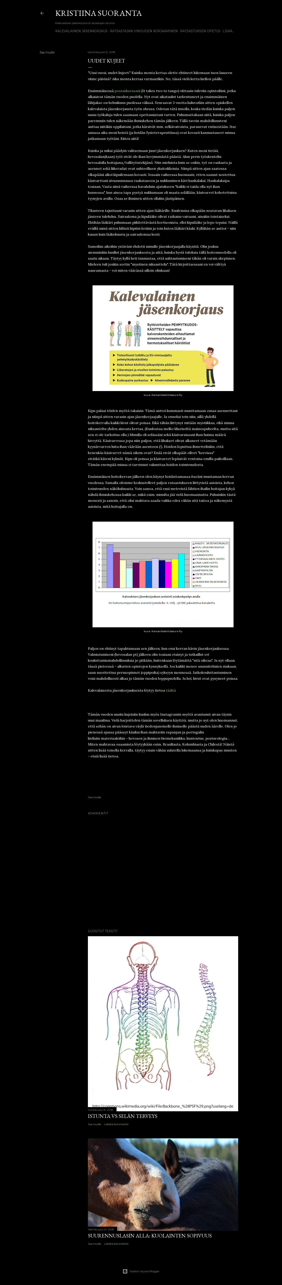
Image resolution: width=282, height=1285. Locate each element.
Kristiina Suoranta (98, 13)
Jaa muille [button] (47, 52)
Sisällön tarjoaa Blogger (141, 1271)
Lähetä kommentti (116, 1124)
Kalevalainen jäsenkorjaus (81, 31)
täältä (171, 690)
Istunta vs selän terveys (122, 1116)
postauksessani (127, 91)
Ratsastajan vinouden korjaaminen (144, 31)
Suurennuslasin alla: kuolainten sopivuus (150, 1235)
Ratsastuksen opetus (200, 31)
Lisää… (228, 31)
